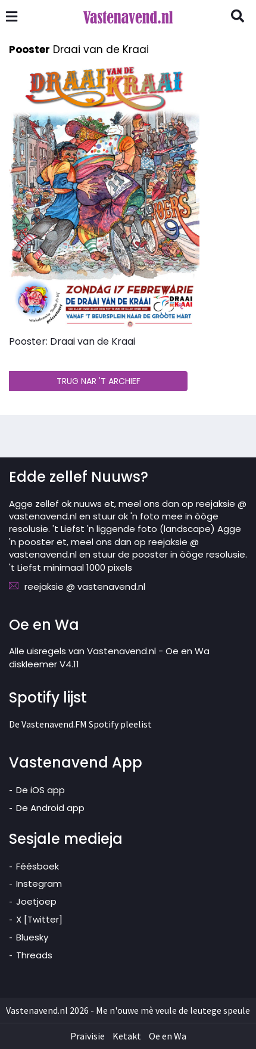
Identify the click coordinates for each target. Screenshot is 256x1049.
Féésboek (37, 866)
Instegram (39, 883)
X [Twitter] (39, 919)
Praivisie (87, 1036)
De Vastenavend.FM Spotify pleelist (80, 724)
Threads (34, 955)
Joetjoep (36, 901)
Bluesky (32, 937)
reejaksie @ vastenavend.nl (84, 586)
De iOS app (40, 790)
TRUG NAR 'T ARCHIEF (99, 381)
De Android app (50, 808)
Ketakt (127, 1036)
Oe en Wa (167, 1036)
